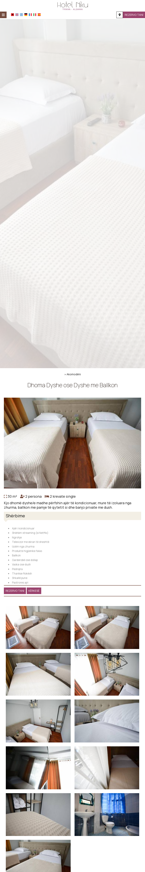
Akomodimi (74, 374)
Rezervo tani (134, 15)
